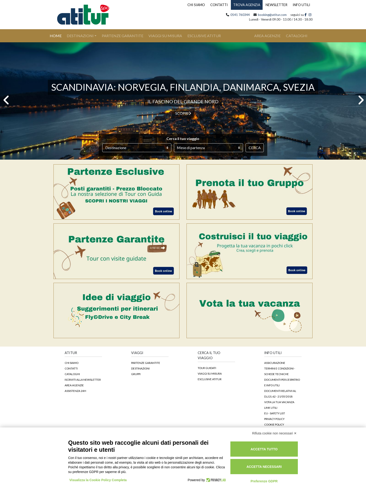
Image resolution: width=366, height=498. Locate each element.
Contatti (71, 368)
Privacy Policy (274, 418)
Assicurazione (274, 362)
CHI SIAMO (196, 5)
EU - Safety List (274, 413)
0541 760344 (240, 15)
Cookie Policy (274, 424)
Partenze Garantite (122, 35)
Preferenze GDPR (264, 481)
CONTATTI (219, 5)
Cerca (255, 147)
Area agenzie (74, 385)
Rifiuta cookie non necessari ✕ (274, 433)
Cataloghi (72, 374)
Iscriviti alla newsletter (83, 379)
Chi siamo (71, 362)
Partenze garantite (145, 362)
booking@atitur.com (272, 15)
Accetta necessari (264, 467)
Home (58, 35)
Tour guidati (207, 367)
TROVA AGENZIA (246, 5)
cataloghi (296, 35)
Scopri (183, 113)
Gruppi (136, 374)
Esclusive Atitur (204, 35)
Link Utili (270, 407)
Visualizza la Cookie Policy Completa (98, 480)
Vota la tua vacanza (279, 402)
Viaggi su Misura (165, 35)
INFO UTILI (301, 5)
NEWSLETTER (276, 5)
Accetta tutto (264, 449)
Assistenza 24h (75, 390)
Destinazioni (80, 35)
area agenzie (267, 35)
